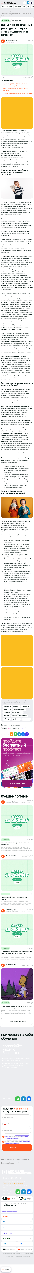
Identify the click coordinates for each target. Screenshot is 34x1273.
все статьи (7, 706)
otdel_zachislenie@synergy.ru (12, 1183)
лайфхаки (6, 713)
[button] (6, 1124)
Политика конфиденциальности (12, 1254)
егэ (24, 6)
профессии (16, 719)
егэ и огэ (6, 716)
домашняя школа (7, 6)
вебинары (6, 719)
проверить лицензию (9, 1211)
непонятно (18, 729)
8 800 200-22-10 (12, 1178)
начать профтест (17, 783)
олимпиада (26, 719)
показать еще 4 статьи (17, 1022)
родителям (25, 706)
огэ (28, 6)
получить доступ (17, 1148)
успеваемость (17, 713)
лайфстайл (5, 20)
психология (23, 716)
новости (16, 706)
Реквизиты (29, 1254)
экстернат (18, 6)
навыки (14, 716)
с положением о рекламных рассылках (17, 1142)
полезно (6, 729)
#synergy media (16, 20)
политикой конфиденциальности (16, 1137)
